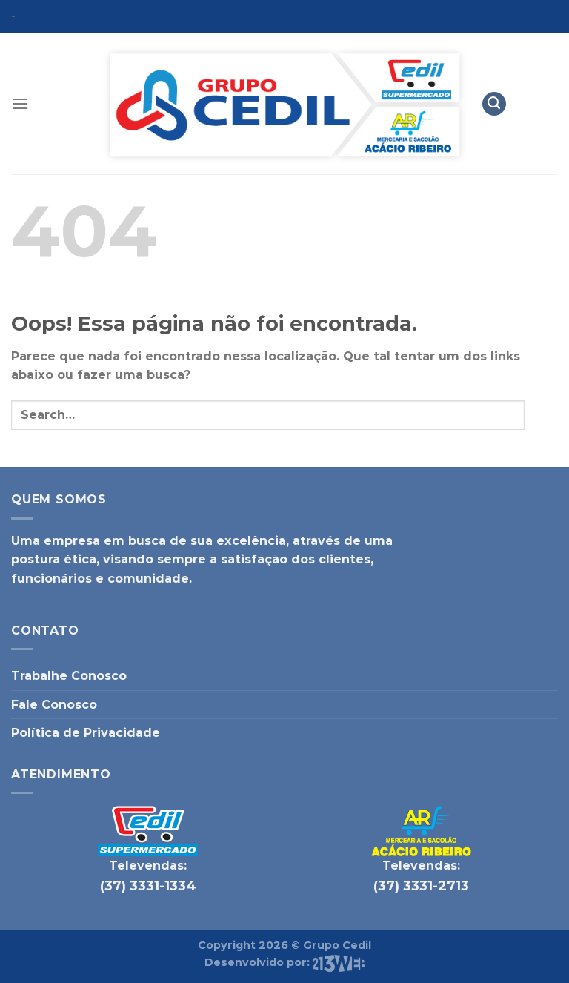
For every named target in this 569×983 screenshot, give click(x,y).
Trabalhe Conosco (69, 676)
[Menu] (20, 103)
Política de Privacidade (85, 733)
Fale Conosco (54, 705)
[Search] (494, 104)
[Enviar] (541, 414)
